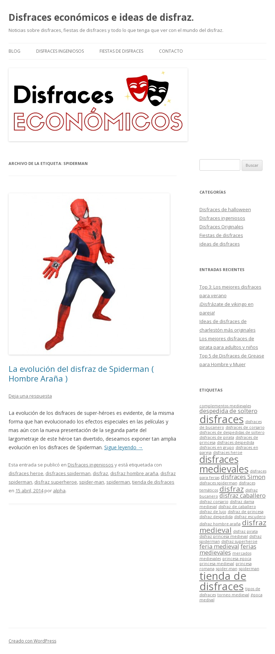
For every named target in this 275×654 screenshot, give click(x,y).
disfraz (100, 473)
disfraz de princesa (246, 511)
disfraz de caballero (237, 506)
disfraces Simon (243, 477)
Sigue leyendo (123, 447)
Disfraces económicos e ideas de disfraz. (101, 17)
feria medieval (219, 546)
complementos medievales (225, 405)
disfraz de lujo (212, 511)
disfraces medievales (224, 463)
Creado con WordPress (32, 641)
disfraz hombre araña (134, 473)
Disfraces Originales (221, 226)
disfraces (221, 419)
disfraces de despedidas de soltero (232, 432)
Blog (14, 51)
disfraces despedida (235, 442)
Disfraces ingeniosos (60, 51)
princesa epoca (236, 558)
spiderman (118, 482)
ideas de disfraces (219, 244)
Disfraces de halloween (225, 209)
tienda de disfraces (153, 482)
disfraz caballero (242, 495)
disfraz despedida (216, 516)
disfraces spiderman (68, 473)
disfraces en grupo (216, 447)
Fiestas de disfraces (121, 51)
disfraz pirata (245, 531)
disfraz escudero (250, 516)
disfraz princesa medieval (223, 536)
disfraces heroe (26, 473)
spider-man (91, 482)
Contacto (171, 51)
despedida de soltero (228, 411)
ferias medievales (227, 549)
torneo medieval (233, 594)
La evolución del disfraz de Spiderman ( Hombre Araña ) (81, 373)
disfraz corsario (213, 501)
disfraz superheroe (55, 482)
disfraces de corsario (245, 427)
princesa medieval (216, 563)
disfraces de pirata (216, 437)
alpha (59, 490)
